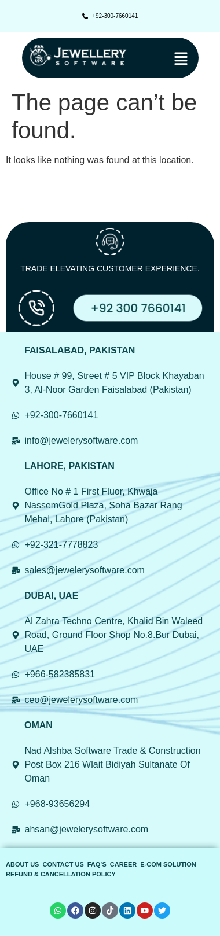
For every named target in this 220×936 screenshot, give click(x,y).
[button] (166, 59)
